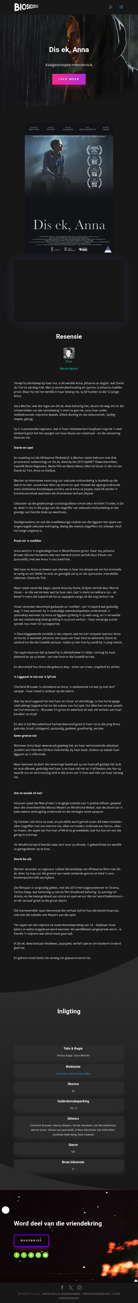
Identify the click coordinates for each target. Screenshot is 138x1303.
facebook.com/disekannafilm (73, 1073)
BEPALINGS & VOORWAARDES (61, 1293)
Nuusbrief (31, 1240)
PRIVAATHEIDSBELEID (96, 1293)
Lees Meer (69, 79)
